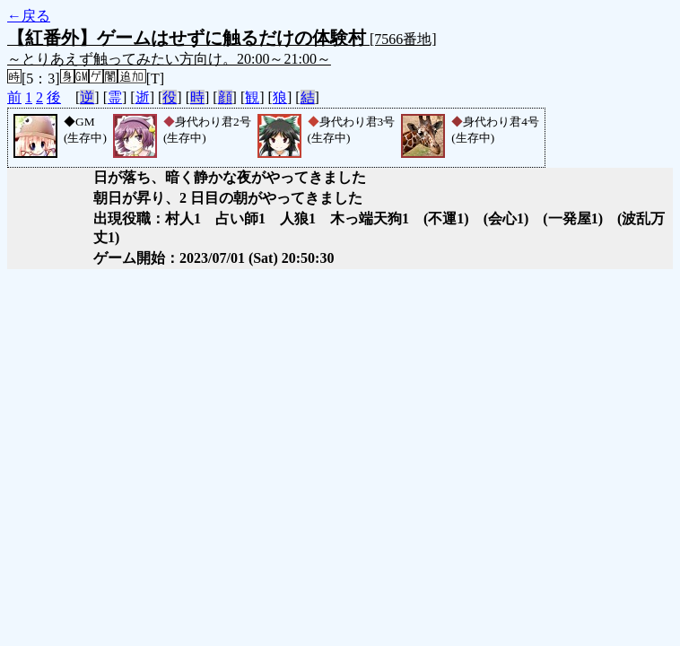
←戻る (28, 15)
